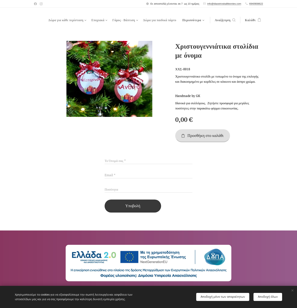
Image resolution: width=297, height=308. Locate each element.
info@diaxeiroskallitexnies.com (224, 3)
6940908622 (256, 3)
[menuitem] (103, 20)
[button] (225, 20)
